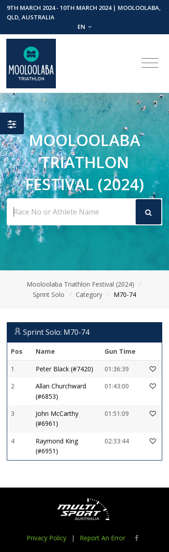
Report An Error (102, 538)
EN (84, 27)
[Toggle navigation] (150, 63)
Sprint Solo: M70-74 (56, 332)
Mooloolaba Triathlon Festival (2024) (80, 284)
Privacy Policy (46, 538)
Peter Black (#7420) (64, 369)
